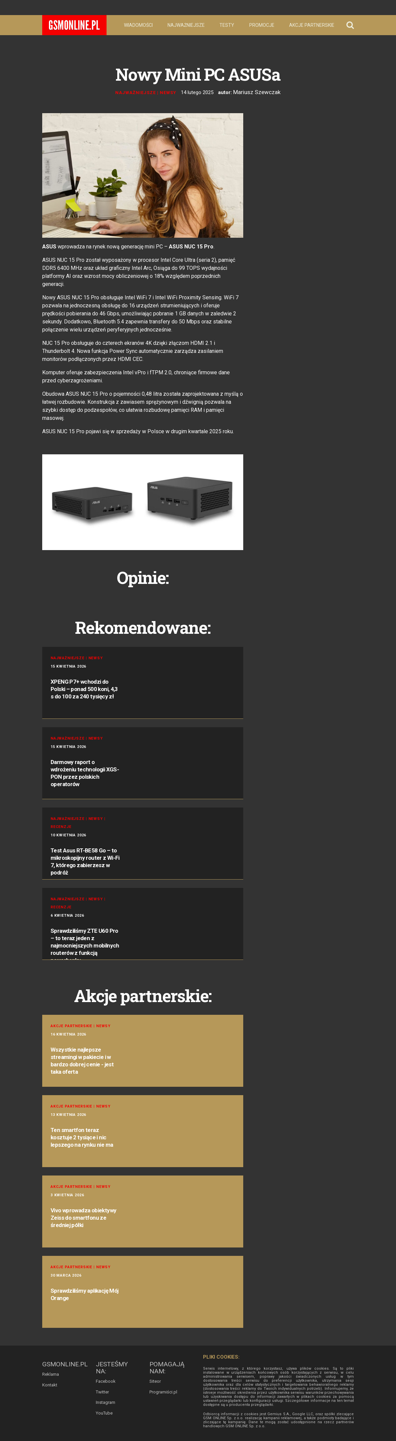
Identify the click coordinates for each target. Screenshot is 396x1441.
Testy (226, 25)
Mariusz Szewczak (256, 92)
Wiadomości (138, 25)
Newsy (171, 91)
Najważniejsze (186, 25)
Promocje (261, 25)
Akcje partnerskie (311, 25)
